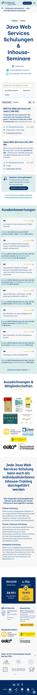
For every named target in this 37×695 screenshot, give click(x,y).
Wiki (33, 689)
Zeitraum (26, 90)
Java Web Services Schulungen (14, 10)
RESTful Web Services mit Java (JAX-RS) (17, 110)
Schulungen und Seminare (14, 8)
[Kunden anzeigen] (35, 655)
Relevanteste (7, 102)
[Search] (18, 85)
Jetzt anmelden (27, 625)
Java (28, 8)
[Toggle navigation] (34, 3)
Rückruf (27, 3)
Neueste (15, 102)
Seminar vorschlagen (18, 188)
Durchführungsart (11, 90)
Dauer (7, 95)
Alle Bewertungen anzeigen (18, 370)
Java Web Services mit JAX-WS (18, 143)
